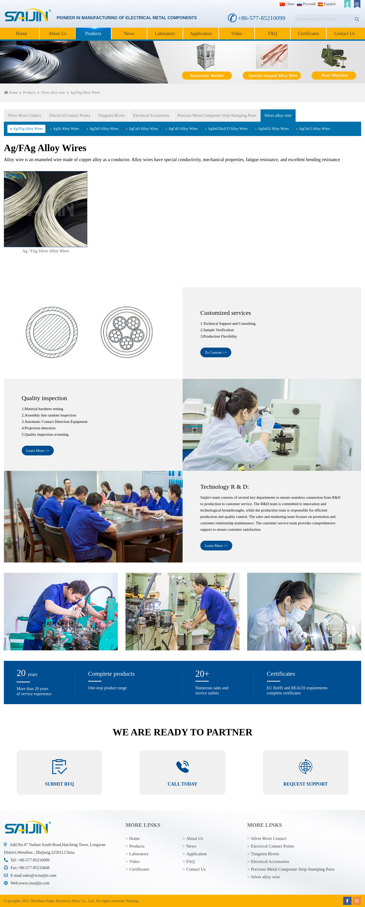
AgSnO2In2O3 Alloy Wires (228, 129)
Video (236, 33)
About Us (57, 33)
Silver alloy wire (53, 93)
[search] (356, 19)
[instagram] (357, 4)
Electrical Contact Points (69, 115)
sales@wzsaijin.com (39, 875)
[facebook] (347, 4)
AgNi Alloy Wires (66, 129)
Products (93, 33)
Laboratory (165, 33)
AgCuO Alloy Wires (143, 129)
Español (327, 4)
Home (21, 33)
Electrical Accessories (151, 115)
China (287, 4)
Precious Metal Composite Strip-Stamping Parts (216, 115)
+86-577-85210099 (34, 860)
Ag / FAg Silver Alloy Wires (45, 251)
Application (201, 33)
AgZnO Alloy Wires (104, 129)
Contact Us (344, 33)
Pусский (306, 4)
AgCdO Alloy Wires (183, 129)
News (129, 33)
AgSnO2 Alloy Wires (273, 129)
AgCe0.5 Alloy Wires (314, 129)
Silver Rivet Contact (24, 115)
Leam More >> (37, 451)
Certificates (308, 33)
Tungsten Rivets (111, 115)
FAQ (272, 33)
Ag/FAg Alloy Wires (28, 129)
